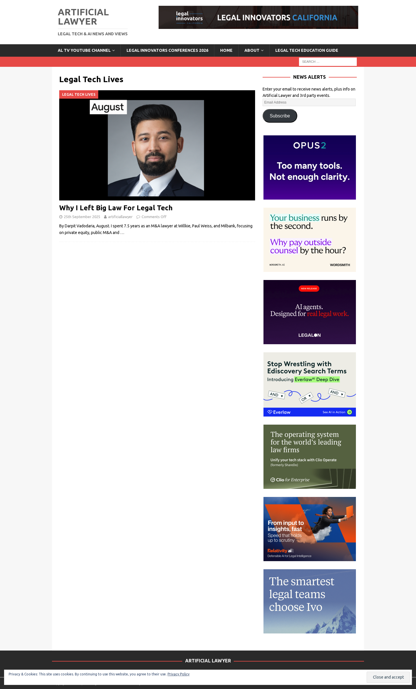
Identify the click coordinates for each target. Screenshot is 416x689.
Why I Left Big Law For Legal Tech (116, 208)
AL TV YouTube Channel (84, 50)
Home (226, 50)
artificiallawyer (120, 217)
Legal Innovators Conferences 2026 (167, 50)
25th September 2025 (82, 217)
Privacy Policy (179, 674)
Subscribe (280, 115)
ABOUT (251, 50)
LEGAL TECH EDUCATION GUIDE (306, 50)
